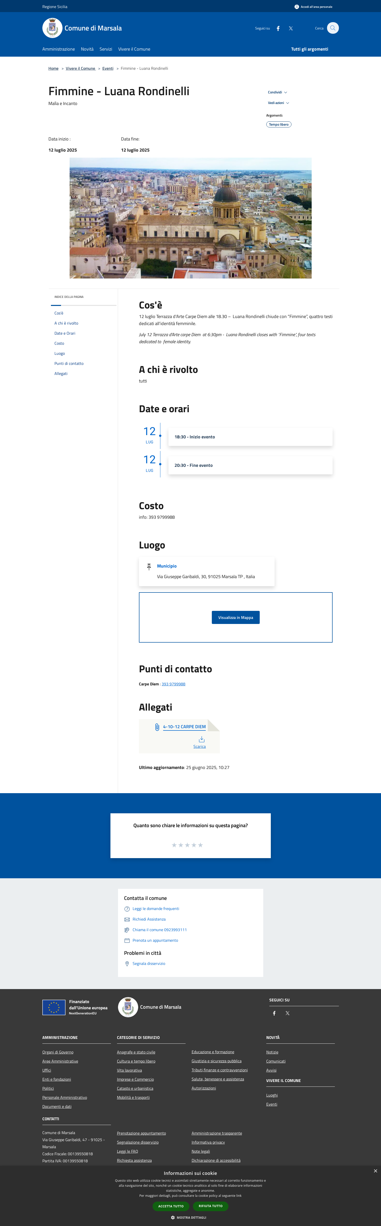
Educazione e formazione (213, 1052)
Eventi (107, 68)
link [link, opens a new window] (239, 1196)
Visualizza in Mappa (235, 617)
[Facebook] (275, 27)
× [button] (375, 1171)
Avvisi (271, 1070)
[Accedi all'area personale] (313, 7)
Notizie (272, 1052)
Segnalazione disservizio (138, 1142)
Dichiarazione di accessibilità (216, 1160)
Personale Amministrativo (64, 1097)
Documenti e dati (57, 1106)
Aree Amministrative (60, 1061)
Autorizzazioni (204, 1088)
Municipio (167, 566)
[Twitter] (288, 27)
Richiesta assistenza (134, 1160)
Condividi (278, 92)
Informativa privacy (208, 1142)
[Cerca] (333, 28)
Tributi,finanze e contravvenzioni (220, 1070)
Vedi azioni (279, 103)
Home (53, 68)
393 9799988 (173, 684)
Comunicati (276, 1061)
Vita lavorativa (129, 1070)
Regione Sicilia (54, 7)
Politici (48, 1088)
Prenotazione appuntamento (141, 1133)
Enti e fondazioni (56, 1079)
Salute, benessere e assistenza (218, 1079)
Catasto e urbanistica (135, 1088)
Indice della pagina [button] (68, 296)
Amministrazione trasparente (217, 1133)
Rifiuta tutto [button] (211, 1206)
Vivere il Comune (81, 68)
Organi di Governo (57, 1052)
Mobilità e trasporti (133, 1097)
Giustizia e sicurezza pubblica (217, 1061)
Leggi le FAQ (127, 1151)
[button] (191, 1217)
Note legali (201, 1151)
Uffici (46, 1070)
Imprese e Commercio (135, 1079)
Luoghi (272, 1095)
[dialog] (190, 1196)
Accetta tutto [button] (171, 1206)
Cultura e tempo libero (136, 1061)
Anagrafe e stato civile (136, 1052)
